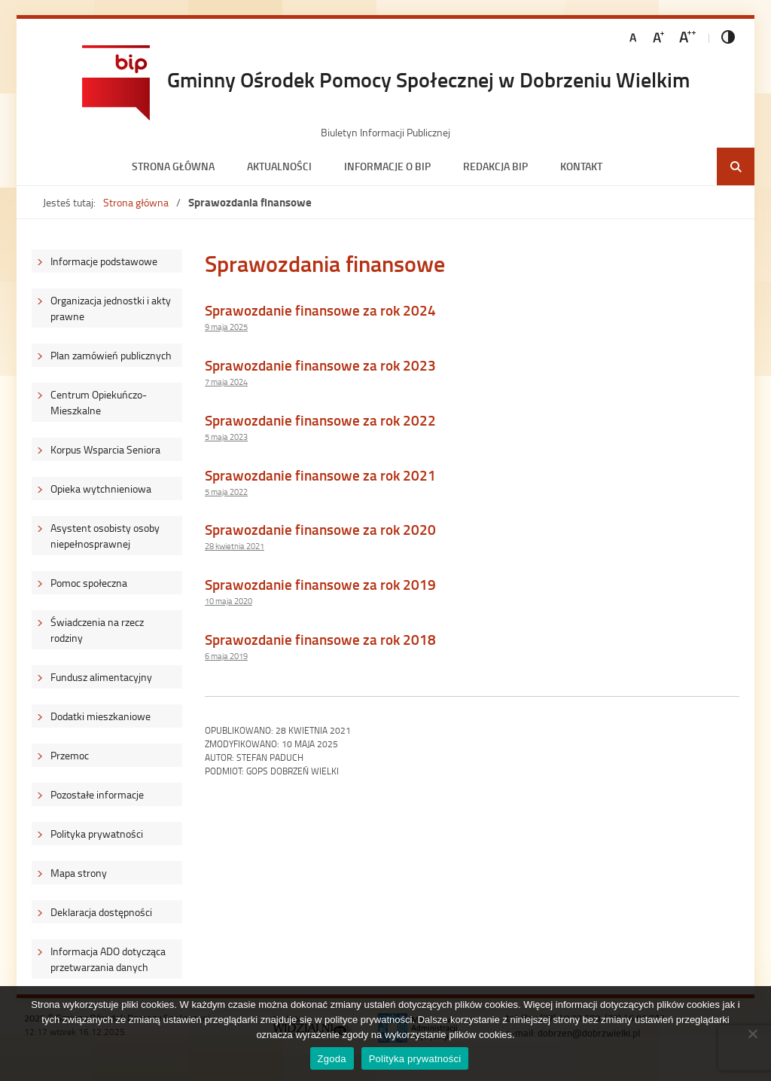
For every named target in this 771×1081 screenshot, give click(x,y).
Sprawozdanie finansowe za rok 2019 (320, 584)
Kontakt (581, 166)
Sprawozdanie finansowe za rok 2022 (320, 420)
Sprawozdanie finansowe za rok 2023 (320, 365)
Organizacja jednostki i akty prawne (110, 308)
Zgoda (332, 1058)
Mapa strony (78, 873)
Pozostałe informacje (97, 794)
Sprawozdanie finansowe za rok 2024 (320, 310)
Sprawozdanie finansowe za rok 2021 (320, 475)
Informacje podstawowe (103, 261)
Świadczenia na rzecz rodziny (97, 630)
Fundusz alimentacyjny (101, 677)
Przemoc (69, 755)
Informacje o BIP (387, 166)
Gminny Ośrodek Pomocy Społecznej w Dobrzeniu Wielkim (428, 79)
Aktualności (279, 166)
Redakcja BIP (495, 166)
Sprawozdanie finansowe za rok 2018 (320, 639)
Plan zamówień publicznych (111, 355)
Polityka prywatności (96, 833)
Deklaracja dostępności (101, 912)
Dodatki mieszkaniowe (100, 716)
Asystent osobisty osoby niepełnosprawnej (105, 536)
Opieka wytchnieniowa (100, 488)
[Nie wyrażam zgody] (752, 1033)
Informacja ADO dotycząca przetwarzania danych (108, 959)
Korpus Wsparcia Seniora (105, 449)
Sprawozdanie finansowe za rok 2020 (320, 529)
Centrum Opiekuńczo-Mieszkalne (98, 402)
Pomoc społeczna (88, 583)
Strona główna (173, 166)
